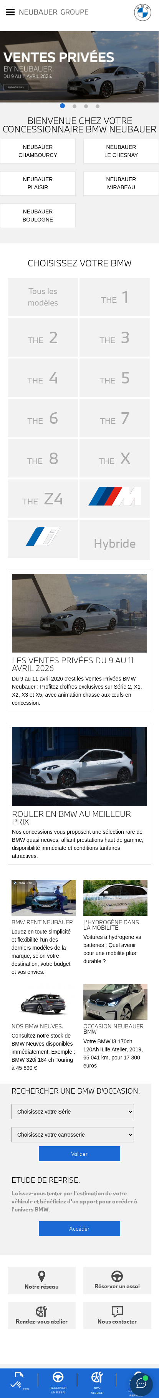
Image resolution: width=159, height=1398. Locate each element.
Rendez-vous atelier (42, 1315)
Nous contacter (117, 1315)
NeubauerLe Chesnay (121, 151)
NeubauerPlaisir (38, 183)
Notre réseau (41, 1280)
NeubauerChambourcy (37, 151)
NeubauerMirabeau (121, 183)
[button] (62, 106)
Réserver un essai (117, 1280)
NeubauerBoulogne (38, 215)
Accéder (79, 1228)
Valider (79, 1153)
